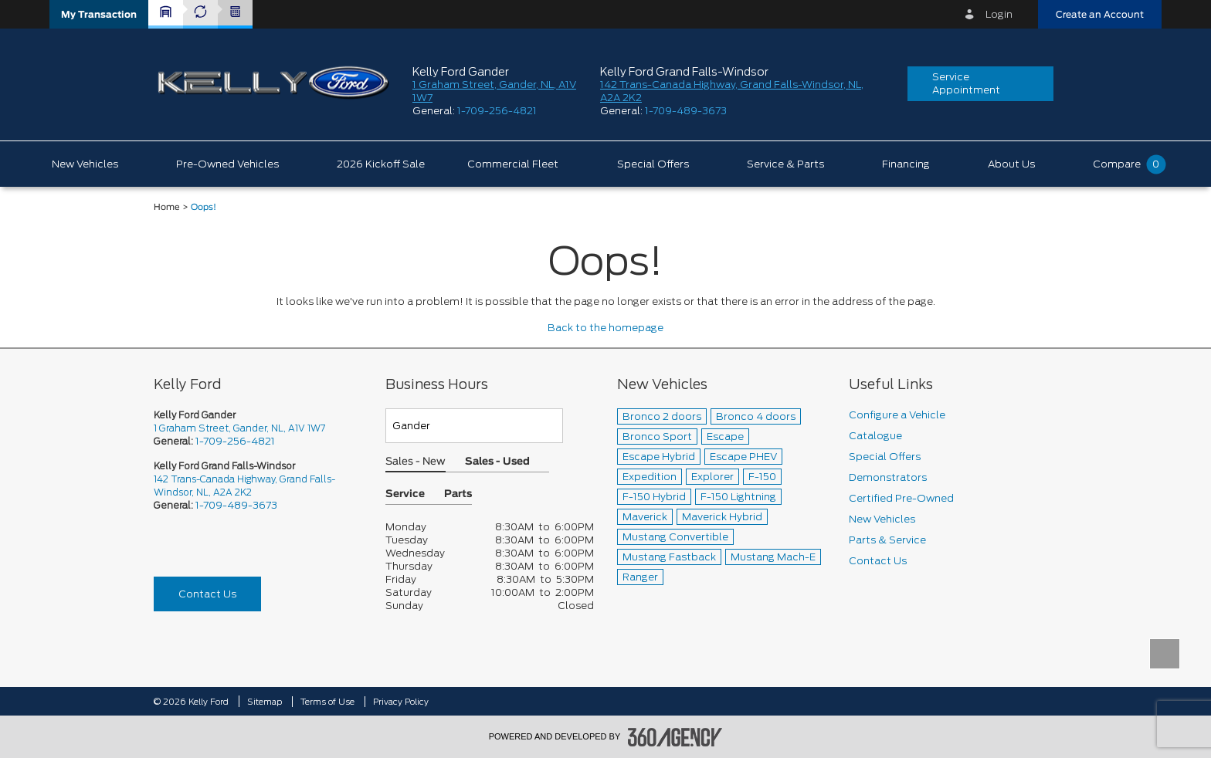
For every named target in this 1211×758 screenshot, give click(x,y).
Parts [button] (458, 494)
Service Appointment (966, 83)
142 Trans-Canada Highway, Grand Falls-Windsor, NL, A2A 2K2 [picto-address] (244, 485)
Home (167, 207)
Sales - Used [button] (497, 462)
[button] (98, 14)
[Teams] (474, 425)
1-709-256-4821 (497, 111)
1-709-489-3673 (686, 111)
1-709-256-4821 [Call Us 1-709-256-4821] (235, 441)
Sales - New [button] (415, 462)
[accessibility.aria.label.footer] (675, 737)
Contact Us (207, 594)
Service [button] (405, 494)
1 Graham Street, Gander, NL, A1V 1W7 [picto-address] (239, 428)
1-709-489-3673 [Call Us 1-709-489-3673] (236, 505)
